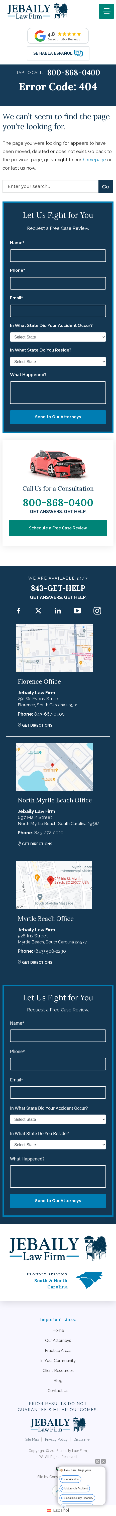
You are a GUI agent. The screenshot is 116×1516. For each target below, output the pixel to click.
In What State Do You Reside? (40, 350)
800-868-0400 (73, 72)
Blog (58, 1380)
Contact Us (58, 1390)
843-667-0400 (49, 714)
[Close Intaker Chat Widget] (103, 1461)
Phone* (17, 270)
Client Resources (58, 1370)
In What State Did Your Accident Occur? (51, 326)
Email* (16, 298)
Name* (17, 243)
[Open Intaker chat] (63, 1506)
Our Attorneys (58, 1340)
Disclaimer (82, 1439)
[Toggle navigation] (106, 11)
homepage (94, 159)
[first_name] (58, 255)
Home (58, 1330)
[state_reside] (58, 361)
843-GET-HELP (58, 588)
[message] (58, 392)
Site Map (32, 1439)
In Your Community (58, 1360)
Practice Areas (58, 1350)
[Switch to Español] (57, 1510)
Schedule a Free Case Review (58, 528)
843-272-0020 (48, 832)
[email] (58, 311)
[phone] (58, 283)
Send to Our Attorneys (58, 417)
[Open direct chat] (97, 1461)
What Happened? (28, 375)
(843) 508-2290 (50, 951)
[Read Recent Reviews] (58, 36)
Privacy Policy (56, 1439)
